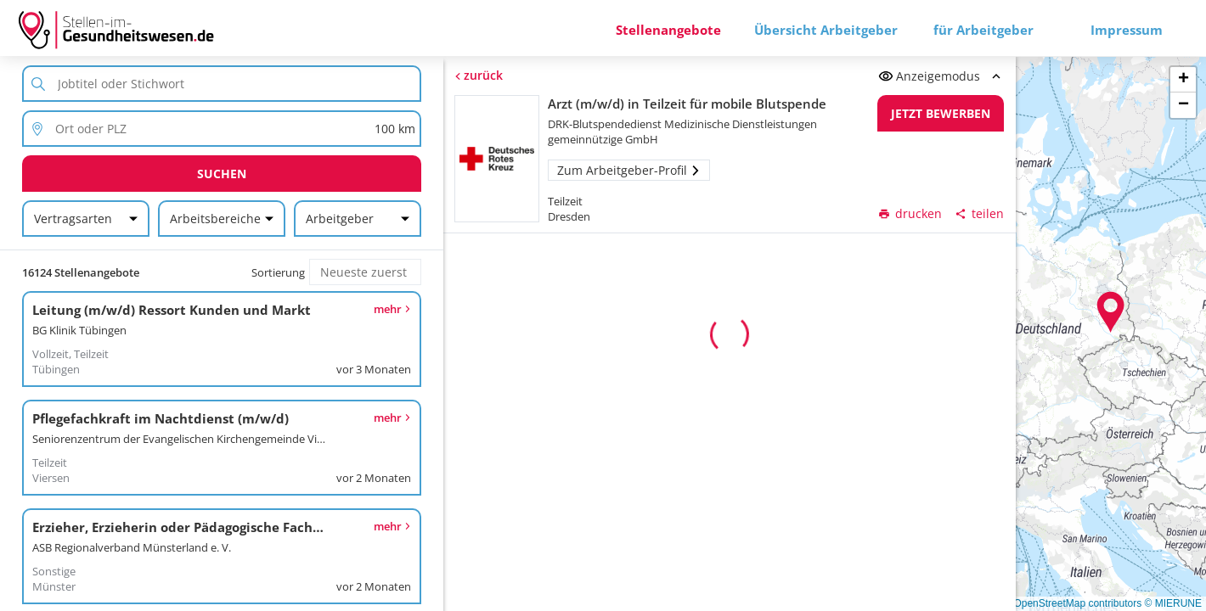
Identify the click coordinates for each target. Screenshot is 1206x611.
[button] (1111, 312)
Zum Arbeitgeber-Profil (629, 170)
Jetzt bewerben (940, 113)
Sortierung (278, 272)
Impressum (1126, 29)
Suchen (221, 173)
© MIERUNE (1173, 603)
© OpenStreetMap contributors (1072, 603)
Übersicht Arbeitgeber (826, 29)
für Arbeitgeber (983, 29)
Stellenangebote (668, 29)
